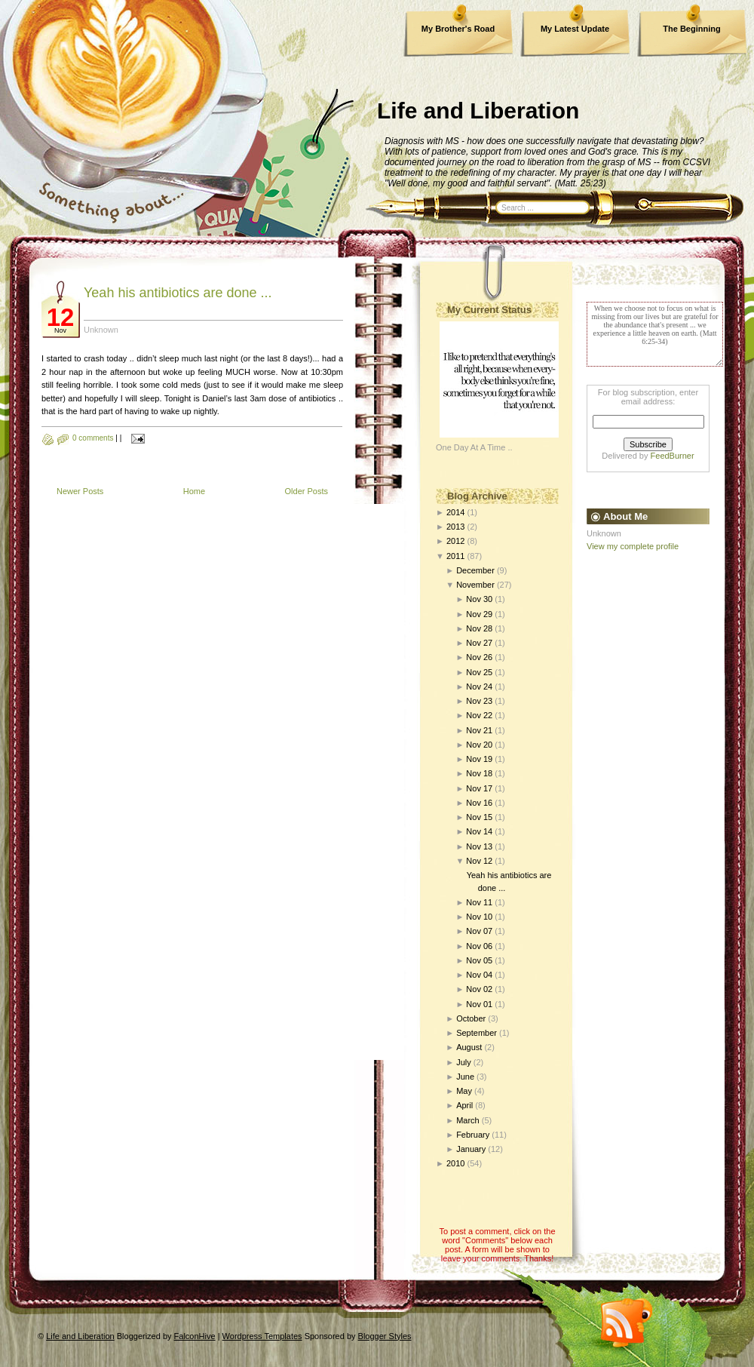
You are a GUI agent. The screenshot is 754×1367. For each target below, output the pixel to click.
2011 (455, 556)
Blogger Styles (385, 1336)
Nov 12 (479, 860)
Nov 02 (479, 989)
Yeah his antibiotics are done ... (178, 292)
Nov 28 (479, 628)
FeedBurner (672, 455)
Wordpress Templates (262, 1336)
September (476, 1032)
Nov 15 (479, 817)
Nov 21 (479, 730)
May (464, 1090)
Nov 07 (479, 930)
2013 (455, 526)
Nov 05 (479, 960)
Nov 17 (479, 788)
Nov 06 (479, 946)
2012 (455, 540)
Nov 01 (479, 1004)
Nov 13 (479, 846)
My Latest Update (575, 28)
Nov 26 (479, 657)
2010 (455, 1163)
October (471, 1018)
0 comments (92, 438)
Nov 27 (479, 642)
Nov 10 (479, 916)
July (463, 1062)
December (475, 570)
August (469, 1047)
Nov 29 (479, 614)
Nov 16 (479, 802)
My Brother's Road (458, 28)
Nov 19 (479, 758)
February (472, 1134)
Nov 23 (479, 700)
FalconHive (195, 1336)
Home (194, 491)
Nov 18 (479, 773)
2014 (455, 512)
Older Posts (306, 491)
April (464, 1105)
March (468, 1120)
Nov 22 (479, 715)
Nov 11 (479, 902)
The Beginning (691, 28)
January (471, 1149)
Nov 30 (479, 599)
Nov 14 (479, 831)
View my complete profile (633, 546)
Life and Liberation (478, 110)
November (475, 584)
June (465, 1076)
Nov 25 (479, 672)
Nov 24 (479, 686)
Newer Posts (80, 491)
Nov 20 (479, 744)
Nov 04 (479, 974)
